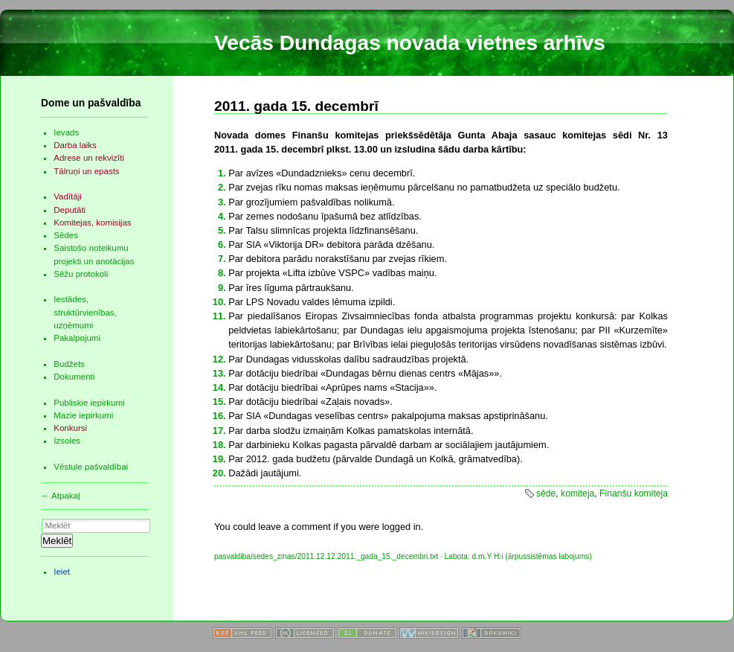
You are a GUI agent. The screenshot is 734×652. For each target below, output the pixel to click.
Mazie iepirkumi (83, 415)
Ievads (66, 132)
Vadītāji (68, 196)
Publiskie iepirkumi (89, 402)
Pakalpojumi (77, 337)
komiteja (577, 493)
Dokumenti (74, 376)
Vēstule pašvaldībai (91, 466)
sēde (546, 493)
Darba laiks (75, 145)
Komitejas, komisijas (92, 222)
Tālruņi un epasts (86, 171)
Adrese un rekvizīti (89, 157)
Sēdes (66, 235)
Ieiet (62, 571)
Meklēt (56, 540)
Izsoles (67, 440)
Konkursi (70, 428)
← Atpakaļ (60, 495)
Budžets (69, 363)
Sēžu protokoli (81, 273)
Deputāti (70, 209)
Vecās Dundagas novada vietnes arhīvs (409, 42)
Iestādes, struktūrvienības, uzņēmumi (85, 312)
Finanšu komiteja (633, 493)
